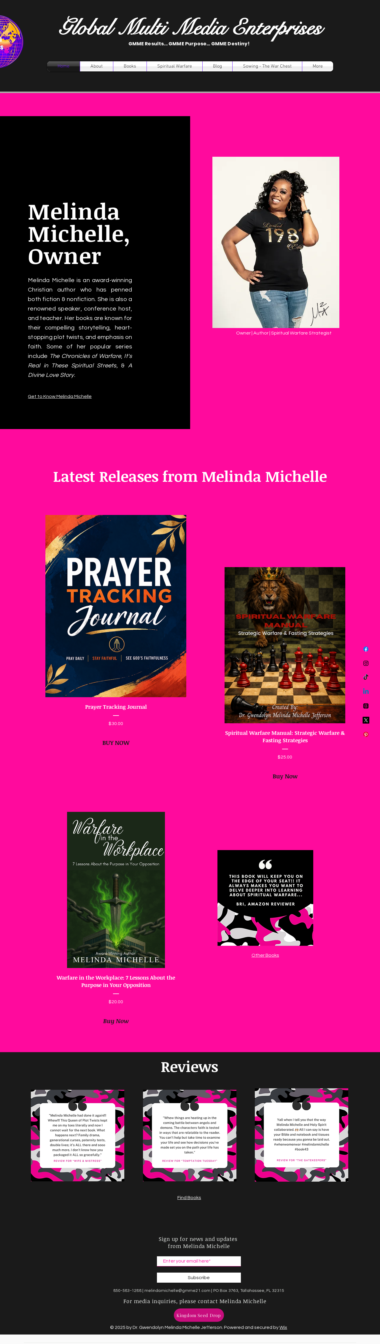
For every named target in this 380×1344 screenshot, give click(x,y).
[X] (365, 720)
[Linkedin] (365, 691)
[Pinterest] (365, 734)
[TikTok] (365, 677)
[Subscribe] (199, 1278)
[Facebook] (365, 649)
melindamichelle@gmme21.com (177, 1291)
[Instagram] (365, 663)
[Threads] (365, 706)
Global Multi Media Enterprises (189, 28)
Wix (283, 1327)
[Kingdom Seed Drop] (199, 1315)
